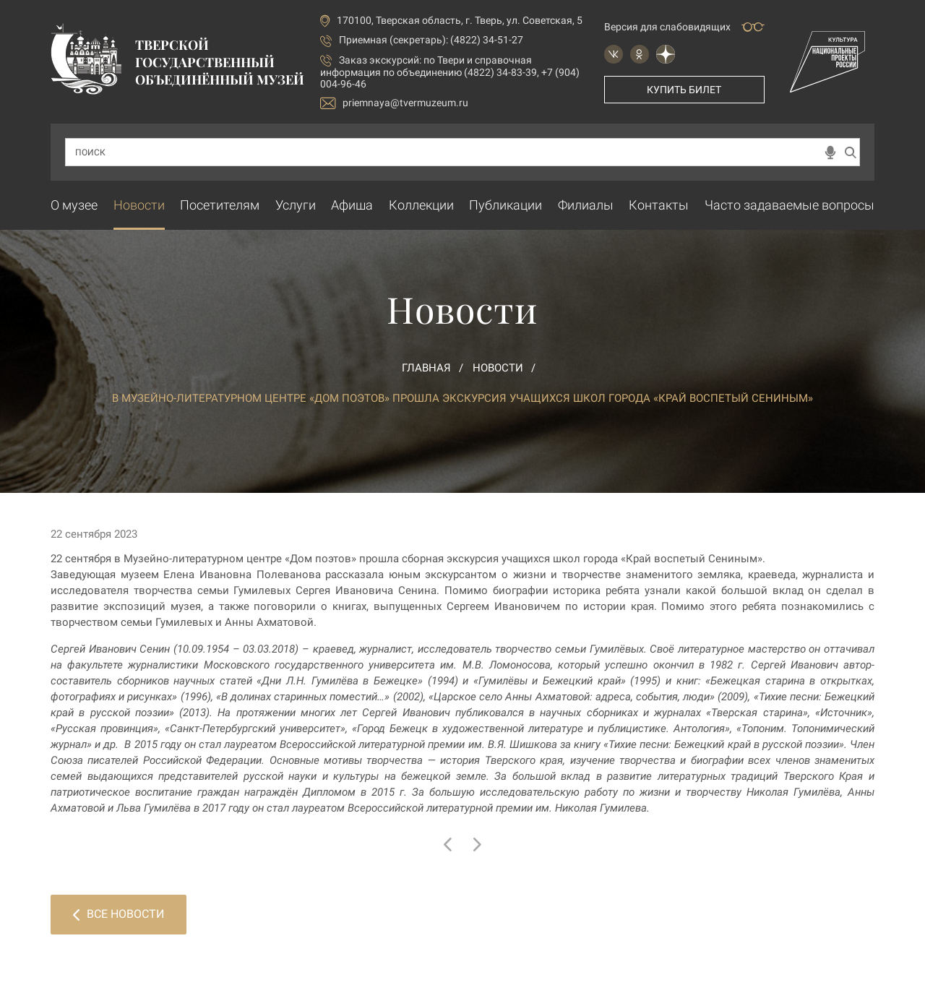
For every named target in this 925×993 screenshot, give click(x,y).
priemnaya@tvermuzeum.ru (394, 103)
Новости (139, 204)
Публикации (505, 204)
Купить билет (684, 89)
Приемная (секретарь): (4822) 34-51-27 (431, 40)
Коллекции (421, 204)
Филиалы (586, 204)
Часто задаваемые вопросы (789, 204)
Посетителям (219, 204)
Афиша (352, 204)
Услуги (295, 204)
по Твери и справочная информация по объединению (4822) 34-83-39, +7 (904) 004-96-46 (450, 72)
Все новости (118, 914)
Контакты (659, 204)
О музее (74, 204)
